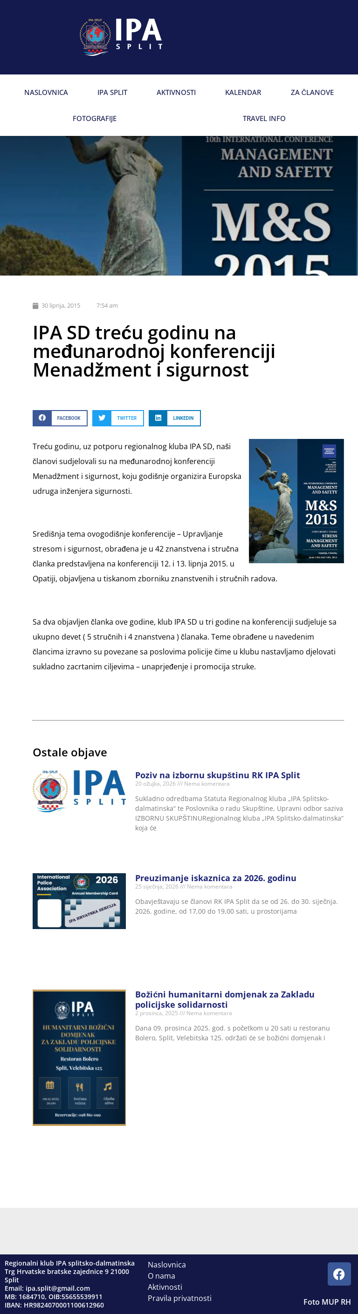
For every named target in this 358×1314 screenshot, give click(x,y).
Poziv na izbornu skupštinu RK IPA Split (217, 775)
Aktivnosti (176, 92)
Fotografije (95, 118)
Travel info (264, 118)
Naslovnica (46, 92)
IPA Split (112, 92)
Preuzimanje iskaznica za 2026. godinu (215, 877)
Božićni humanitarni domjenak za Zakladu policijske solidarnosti (225, 999)
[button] (60, 418)
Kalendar (243, 92)
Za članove (312, 92)
